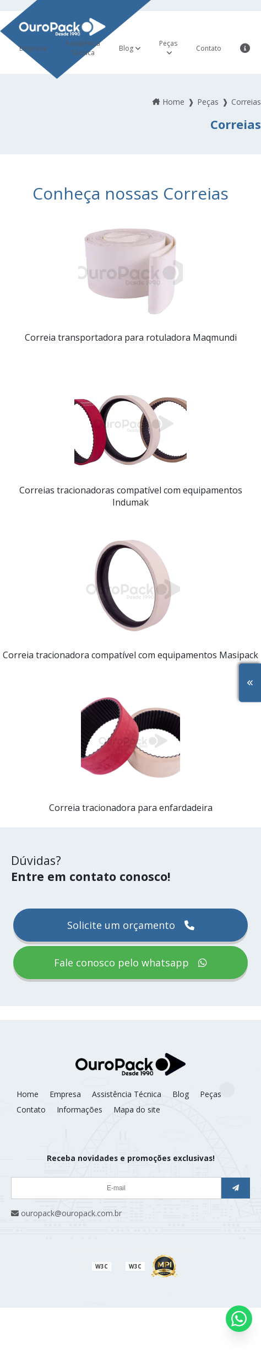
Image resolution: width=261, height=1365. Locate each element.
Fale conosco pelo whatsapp (130, 962)
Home (28, 1094)
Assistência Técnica (83, 48)
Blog (126, 48)
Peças (168, 43)
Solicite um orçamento (130, 925)
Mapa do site (136, 1109)
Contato (208, 48)
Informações (79, 1109)
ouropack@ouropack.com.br (66, 1213)
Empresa (33, 48)
